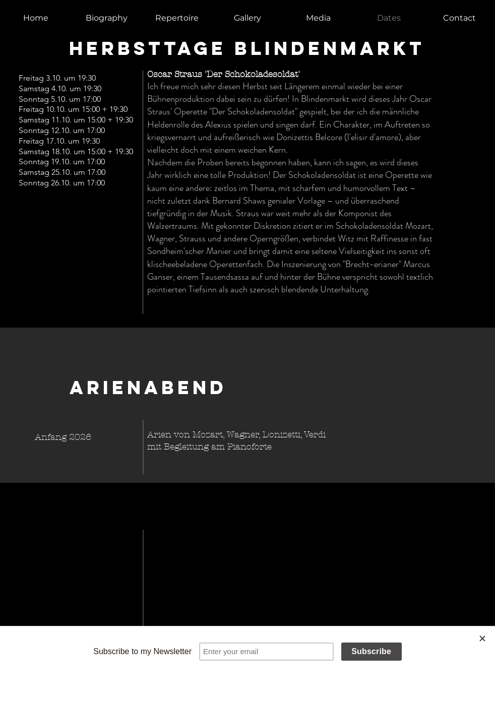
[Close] (482, 638)
